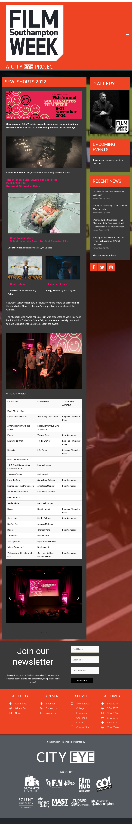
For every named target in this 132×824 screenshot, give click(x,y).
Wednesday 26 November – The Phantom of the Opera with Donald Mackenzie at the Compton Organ (109, 223)
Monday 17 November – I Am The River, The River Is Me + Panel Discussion (108, 241)
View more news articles (104, 255)
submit (81, 696)
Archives (112, 696)
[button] (127, 36)
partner (50, 696)
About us (20, 696)
